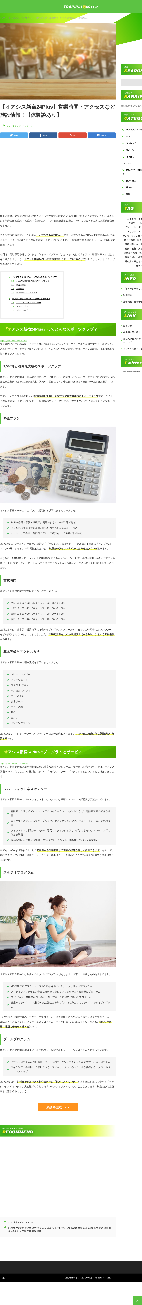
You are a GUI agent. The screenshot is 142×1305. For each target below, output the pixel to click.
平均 (95, 1228)
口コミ (86, 1228)
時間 (29, 1231)
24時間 (11, 1228)
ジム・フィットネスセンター (26, 302)
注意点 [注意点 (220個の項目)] (127, 253)
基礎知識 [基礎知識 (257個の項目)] (129, 244)
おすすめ (19, 1228)
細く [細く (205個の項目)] (134, 257)
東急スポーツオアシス (21, 18)
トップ (2, 18)
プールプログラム (21, 310)
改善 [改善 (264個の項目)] (134, 249)
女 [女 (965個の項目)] (137, 244)
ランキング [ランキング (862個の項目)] (128, 236)
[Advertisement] (69, 177)
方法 (23, 1231)
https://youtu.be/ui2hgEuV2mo (13, 341)
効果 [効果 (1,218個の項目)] (133, 240)
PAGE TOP (137, 1300)
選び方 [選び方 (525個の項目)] (128, 261)
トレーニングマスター (85, 1278)
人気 (68, 1228)
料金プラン (18, 285)
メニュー (49, 1228)
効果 (80, 1228)
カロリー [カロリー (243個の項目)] (133, 223)
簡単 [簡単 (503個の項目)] (127, 257)
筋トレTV (127, 326)
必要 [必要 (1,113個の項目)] (127, 249)
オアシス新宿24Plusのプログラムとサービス (29, 299)
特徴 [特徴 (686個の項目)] (135, 253)
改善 (106, 1228)
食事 (39, 1231)
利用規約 (127, 295)
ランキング (59, 1228)
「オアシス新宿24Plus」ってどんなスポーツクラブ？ (33, 277)
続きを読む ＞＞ (57, 1107)
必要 (101, 1228)
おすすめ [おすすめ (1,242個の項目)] (131, 219)
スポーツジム (38, 1228)
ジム (10, 18)
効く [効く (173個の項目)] (126, 240)
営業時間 (17, 289)
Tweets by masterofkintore (130, 372)
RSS (3, 1278)
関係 (34, 1231)
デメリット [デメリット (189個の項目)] (130, 227)
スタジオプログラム (22, 306)
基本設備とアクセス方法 (24, 292)
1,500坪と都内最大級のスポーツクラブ (30, 281)
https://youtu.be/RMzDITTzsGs (14, 763)
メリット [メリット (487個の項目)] (131, 231)
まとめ (28, 1228)
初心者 (74, 1228)
